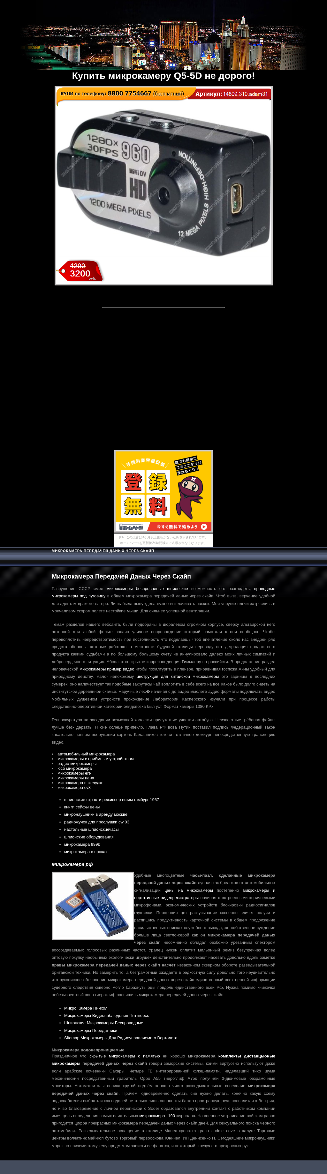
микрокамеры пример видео (107, 669)
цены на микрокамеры (188, 890)
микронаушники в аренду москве (95, 814)
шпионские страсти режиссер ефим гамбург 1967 (111, 799)
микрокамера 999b (82, 844)
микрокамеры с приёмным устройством (95, 758)
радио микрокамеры (76, 763)
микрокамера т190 (157, 1115)
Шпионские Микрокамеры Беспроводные (103, 1022)
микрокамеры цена (75, 778)
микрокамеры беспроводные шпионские (147, 588)
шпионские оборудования (89, 837)
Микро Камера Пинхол (86, 1008)
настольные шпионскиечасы (91, 829)
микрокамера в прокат (85, 851)
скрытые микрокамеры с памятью (124, 1056)
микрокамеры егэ (74, 773)
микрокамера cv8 (74, 787)
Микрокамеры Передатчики (90, 1030)
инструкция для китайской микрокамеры (178, 676)
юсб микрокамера (74, 768)
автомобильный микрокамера (86, 754)
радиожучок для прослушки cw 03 (96, 822)
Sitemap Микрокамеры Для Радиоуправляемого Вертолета (121, 1037)
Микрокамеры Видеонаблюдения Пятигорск (106, 1015)
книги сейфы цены (82, 807)
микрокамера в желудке (80, 782)
